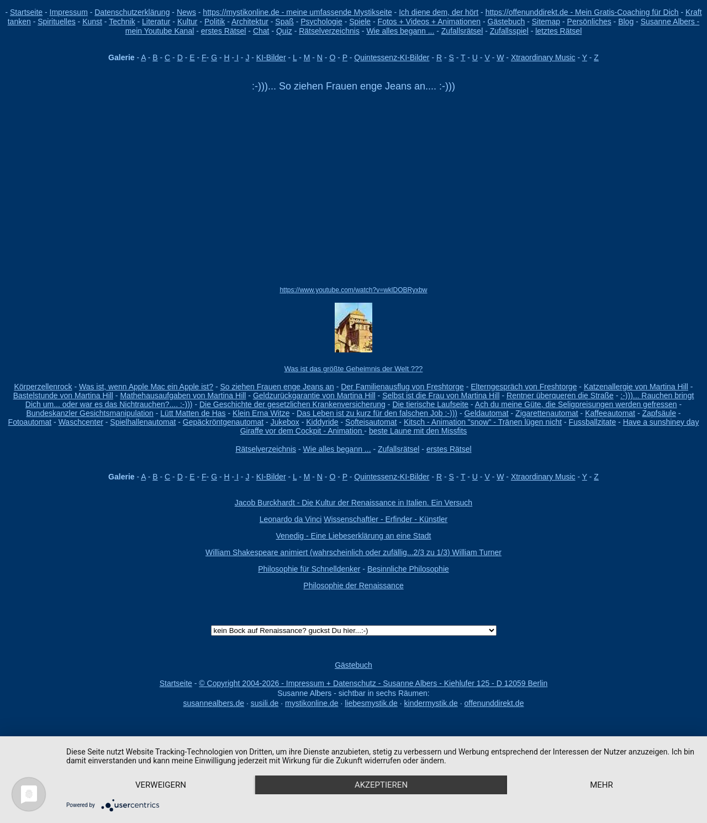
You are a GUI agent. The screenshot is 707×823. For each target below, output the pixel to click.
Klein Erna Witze (261, 413)
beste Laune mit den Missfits (418, 430)
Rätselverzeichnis (329, 31)
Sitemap (546, 21)
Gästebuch (506, 21)
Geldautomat (486, 413)
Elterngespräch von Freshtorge (524, 386)
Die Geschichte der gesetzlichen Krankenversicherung (292, 404)
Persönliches (589, 21)
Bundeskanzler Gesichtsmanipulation (90, 413)
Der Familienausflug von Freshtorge (402, 386)
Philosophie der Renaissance (353, 585)
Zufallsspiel (509, 31)
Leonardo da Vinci (291, 519)
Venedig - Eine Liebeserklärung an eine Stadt (353, 535)
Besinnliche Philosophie (408, 569)
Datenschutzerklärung (132, 12)
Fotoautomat (30, 422)
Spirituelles (56, 21)
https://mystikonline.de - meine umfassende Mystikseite (297, 12)
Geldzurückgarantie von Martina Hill (314, 395)
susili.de (265, 703)
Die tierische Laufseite (430, 404)
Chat (261, 31)
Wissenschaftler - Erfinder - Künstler (385, 519)
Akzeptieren (381, 785)
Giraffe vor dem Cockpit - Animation (302, 430)
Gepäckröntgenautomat (223, 422)
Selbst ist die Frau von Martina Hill (440, 395)
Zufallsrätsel (462, 31)
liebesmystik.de (371, 703)
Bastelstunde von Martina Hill (63, 395)
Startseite (26, 12)
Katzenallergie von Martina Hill (636, 386)
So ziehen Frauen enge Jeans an (277, 386)
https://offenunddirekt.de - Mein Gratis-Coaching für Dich (582, 12)
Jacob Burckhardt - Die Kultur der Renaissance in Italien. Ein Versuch (353, 502)
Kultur (187, 21)
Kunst (92, 21)
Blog (626, 21)
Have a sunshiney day (661, 422)
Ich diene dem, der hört (438, 12)
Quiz (284, 31)
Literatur (156, 21)
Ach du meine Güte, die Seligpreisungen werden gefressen (576, 404)
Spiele (360, 21)
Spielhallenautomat (143, 422)
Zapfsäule (659, 413)
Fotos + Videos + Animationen (429, 21)
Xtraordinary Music (543, 57)
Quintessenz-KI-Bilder (391, 57)
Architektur (249, 21)
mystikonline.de (312, 703)
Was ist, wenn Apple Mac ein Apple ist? (146, 386)
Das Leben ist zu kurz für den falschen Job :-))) (377, 413)
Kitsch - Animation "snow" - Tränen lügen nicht (483, 422)
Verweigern (160, 785)
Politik (214, 21)
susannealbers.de (214, 703)
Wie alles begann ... (400, 31)
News (186, 12)
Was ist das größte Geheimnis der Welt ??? (353, 369)
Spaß (284, 21)
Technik (122, 21)
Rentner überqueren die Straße (560, 395)
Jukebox (285, 422)
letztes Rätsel (558, 31)
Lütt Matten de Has (192, 413)
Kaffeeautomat (610, 413)
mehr (601, 785)
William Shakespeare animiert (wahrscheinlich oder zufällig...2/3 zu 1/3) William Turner (353, 552)
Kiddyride (322, 422)
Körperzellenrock (43, 386)
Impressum (69, 12)
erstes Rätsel (223, 31)
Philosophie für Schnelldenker (309, 569)
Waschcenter (81, 422)
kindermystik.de (431, 703)
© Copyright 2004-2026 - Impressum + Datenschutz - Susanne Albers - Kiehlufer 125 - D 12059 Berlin (373, 683)
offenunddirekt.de (494, 703)
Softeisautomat (371, 422)
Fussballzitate (592, 422)
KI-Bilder (271, 57)
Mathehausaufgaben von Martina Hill (183, 395)
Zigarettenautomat (546, 413)
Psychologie (321, 21)
